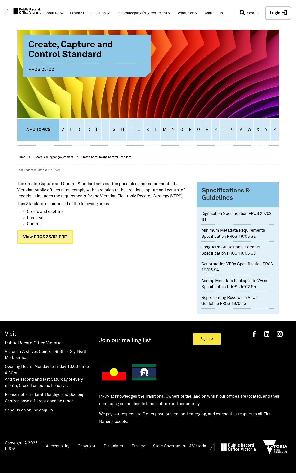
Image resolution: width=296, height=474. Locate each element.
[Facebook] (254, 334)
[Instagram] (280, 334)
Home (21, 157)
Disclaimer (113, 446)
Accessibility (57, 446)
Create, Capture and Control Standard (106, 157)
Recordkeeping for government (53, 157)
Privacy (138, 446)
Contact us (214, 13)
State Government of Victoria (179, 446)
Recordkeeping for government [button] (141, 13)
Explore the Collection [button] (88, 13)
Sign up (206, 339)
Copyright (86, 446)
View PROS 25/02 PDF (45, 237)
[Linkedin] (266, 334)
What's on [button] (186, 13)
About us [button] (52, 13)
